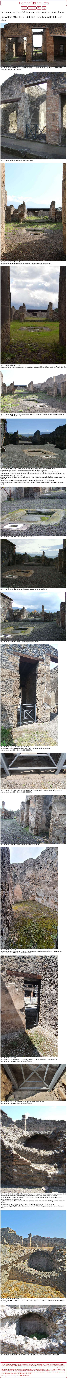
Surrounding (32, 8)
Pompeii (24, 8)
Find (39, 8)
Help (44, 8)
